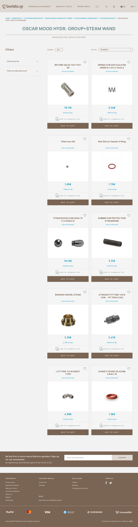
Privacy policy (10, 482)
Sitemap (42, 485)
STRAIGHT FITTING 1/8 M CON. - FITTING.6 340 (112, 296)
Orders (74, 482)
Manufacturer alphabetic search (50, 500)
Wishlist (75, 485)
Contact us (43, 482)
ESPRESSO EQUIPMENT (40, 6)
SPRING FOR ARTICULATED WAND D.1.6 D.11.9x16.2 (112, 66)
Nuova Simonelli (68, 148)
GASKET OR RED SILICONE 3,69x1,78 (111, 372)
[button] (97, 6)
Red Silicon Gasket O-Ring (112, 141)
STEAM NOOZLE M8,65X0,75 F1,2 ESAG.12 (68, 219)
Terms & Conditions (13, 491)
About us (9, 494)
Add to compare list (68, 119)
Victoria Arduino (68, 71)
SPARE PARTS (83, 6)
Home (8, 18)
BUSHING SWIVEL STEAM (68, 294)
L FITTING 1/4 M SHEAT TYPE (68, 372)
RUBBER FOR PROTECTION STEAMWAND (112, 219)
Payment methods (12, 485)
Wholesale (9, 500)
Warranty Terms (11, 488)
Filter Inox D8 (68, 141)
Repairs (8, 497)
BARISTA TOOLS (64, 6)
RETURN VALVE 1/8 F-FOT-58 (68, 66)
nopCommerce (116, 521)
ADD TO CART (68, 126)
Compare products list (80, 488)
